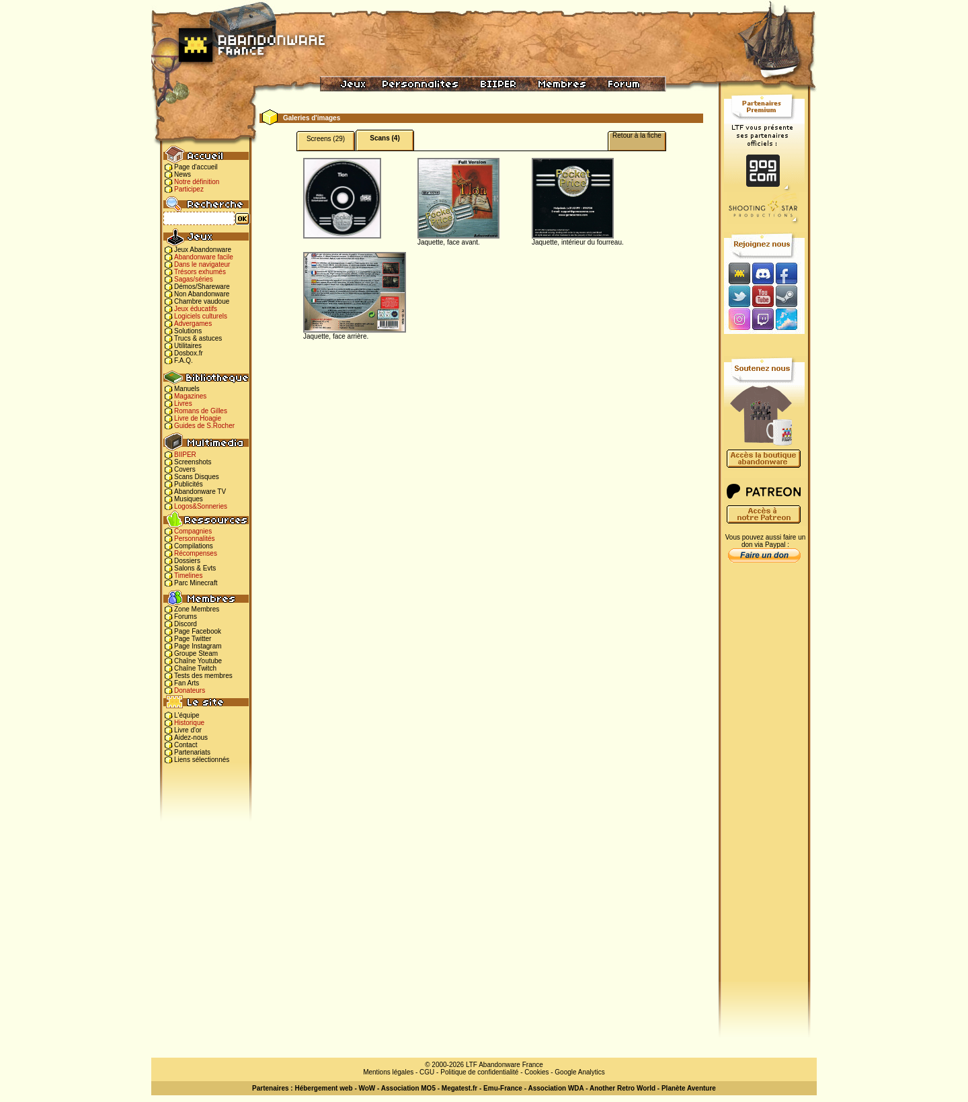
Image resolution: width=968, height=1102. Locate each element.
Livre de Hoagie (197, 418)
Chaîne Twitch (195, 668)
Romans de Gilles (200, 411)
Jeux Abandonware (202, 249)
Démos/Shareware (202, 286)
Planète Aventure (688, 1088)
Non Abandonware (201, 294)
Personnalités (194, 538)
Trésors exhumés (200, 272)
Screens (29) (326, 138)
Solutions (188, 331)
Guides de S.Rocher (204, 425)
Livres (183, 403)
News (182, 174)
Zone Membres (196, 609)
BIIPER (185, 454)
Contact (185, 745)
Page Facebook (197, 631)
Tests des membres (203, 675)
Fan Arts (186, 683)
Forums (185, 616)
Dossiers (187, 560)
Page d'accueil (196, 167)
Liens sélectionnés (201, 759)
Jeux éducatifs (195, 308)
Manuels (187, 388)
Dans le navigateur (202, 264)
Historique (189, 722)
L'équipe (187, 715)
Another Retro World (622, 1088)
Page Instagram (198, 646)
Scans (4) (384, 138)
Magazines (190, 396)
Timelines (188, 575)
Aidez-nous (191, 737)
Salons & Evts (195, 568)
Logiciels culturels (200, 316)
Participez (189, 189)
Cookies (536, 1072)
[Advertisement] (764, 780)
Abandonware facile (203, 257)
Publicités (188, 484)
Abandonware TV (200, 491)
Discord (185, 624)
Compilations (193, 546)
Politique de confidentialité (479, 1072)
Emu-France (502, 1088)
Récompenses (195, 553)
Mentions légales (388, 1072)
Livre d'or (188, 730)
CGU (426, 1072)
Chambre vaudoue (201, 301)
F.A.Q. (183, 360)
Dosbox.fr (188, 353)
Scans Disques (196, 476)
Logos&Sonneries (200, 506)
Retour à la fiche (636, 135)
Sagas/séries (193, 279)
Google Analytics (580, 1072)
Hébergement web (323, 1088)
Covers (185, 469)
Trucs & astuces (198, 338)
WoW (367, 1088)
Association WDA (555, 1088)
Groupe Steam (196, 653)
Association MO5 (408, 1088)
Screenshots (193, 462)
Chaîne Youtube (198, 661)
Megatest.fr (459, 1088)
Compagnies (193, 531)
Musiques (188, 499)
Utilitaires (188, 345)
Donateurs (189, 690)
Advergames (193, 323)
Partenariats (192, 752)
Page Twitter (192, 638)
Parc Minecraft (195, 583)
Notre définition (196, 181)
